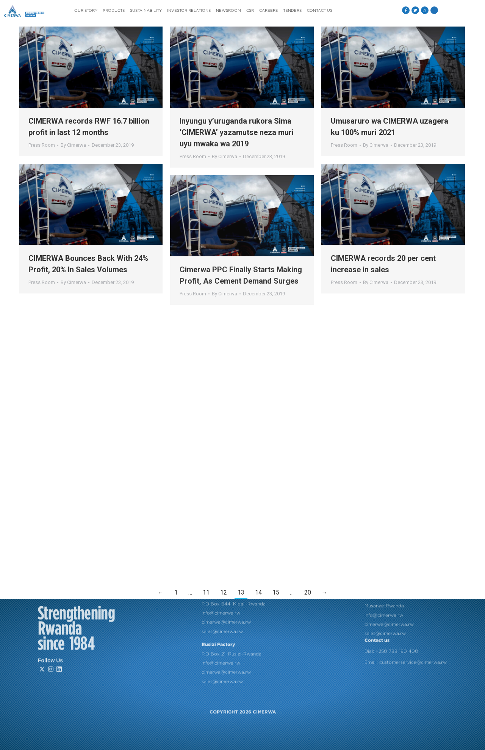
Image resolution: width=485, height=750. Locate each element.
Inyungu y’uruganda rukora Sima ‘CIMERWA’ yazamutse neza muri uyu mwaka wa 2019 (237, 132)
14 (258, 592)
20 (307, 592)
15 (275, 592)
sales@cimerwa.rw (222, 548)
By (73, 145)
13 (241, 592)
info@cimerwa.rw (221, 530)
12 (223, 592)
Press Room (41, 145)
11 (206, 592)
